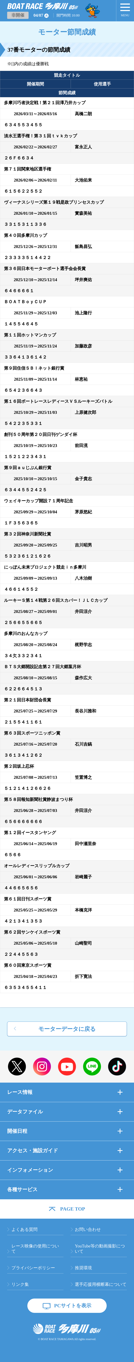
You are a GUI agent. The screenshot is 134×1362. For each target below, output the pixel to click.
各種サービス (65, 1189)
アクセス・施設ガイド (65, 1150)
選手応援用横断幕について (101, 1284)
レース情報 (65, 1092)
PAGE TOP (72, 1208)
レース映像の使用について (35, 1249)
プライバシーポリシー (33, 1267)
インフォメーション (65, 1170)
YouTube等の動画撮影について (100, 1249)
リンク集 (20, 1284)
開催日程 (65, 1131)
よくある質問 (24, 1229)
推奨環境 (83, 1267)
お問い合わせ (88, 1229)
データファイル (65, 1111)
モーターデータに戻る (67, 1029)
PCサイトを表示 (72, 1305)
